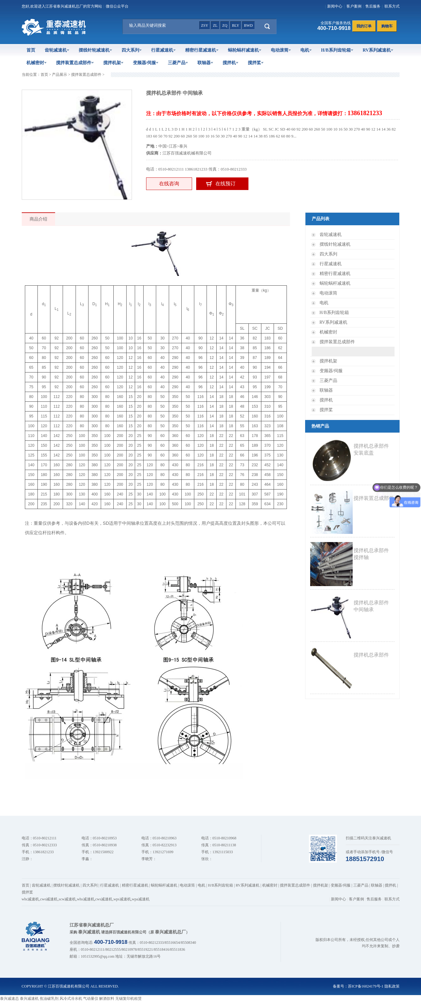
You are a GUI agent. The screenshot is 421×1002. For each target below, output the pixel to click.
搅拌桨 (256, 62)
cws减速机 (104, 899)
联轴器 (205, 62)
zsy (204, 25)
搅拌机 (230, 62)
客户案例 (353, 6)
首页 (30, 50)
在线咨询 (169, 183)
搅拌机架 (113, 62)
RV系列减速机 (378, 50)
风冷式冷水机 (71, 998)
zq (224, 25)
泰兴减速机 (29, 998)
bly (235, 25)
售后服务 (372, 6)
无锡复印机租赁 (128, 998)
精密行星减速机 (202, 50)
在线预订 (225, 183)
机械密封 (36, 62)
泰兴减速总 (9, 998)
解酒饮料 (106, 998)
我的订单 (364, 26)
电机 (306, 50)
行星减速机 (163, 50)
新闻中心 (334, 6)
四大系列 (132, 50)
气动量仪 (90, 998)
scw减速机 (67, 899)
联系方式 (392, 6)
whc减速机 (30, 899)
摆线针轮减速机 (95, 50)
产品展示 (59, 74)
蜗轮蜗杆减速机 (244, 50)
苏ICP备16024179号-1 (366, 986)
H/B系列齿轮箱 (337, 50)
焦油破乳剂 (49, 998)
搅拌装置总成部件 (75, 62)
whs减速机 (85, 899)
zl (215, 25)
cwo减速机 (49, 899)
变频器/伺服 (146, 62)
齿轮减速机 (57, 50)
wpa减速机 (141, 899)
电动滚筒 (281, 50)
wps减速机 (122, 899)
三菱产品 (178, 62)
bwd (248, 25)
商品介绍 (38, 219)
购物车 (387, 26)
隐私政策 (392, 986)
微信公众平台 (117, 6)
